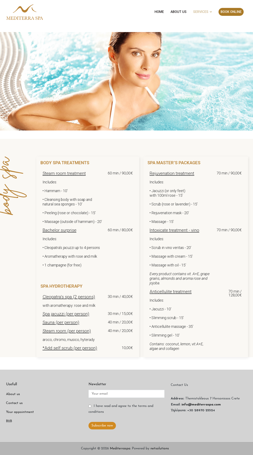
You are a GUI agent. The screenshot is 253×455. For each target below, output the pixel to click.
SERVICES (200, 12)
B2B (9, 421)
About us (13, 394)
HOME (159, 12)
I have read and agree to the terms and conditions (120, 409)
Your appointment (20, 412)
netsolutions (159, 448)
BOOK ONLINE (231, 12)
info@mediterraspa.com (201, 404)
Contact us (14, 403)
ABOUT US (179, 12)
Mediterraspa (120, 448)
